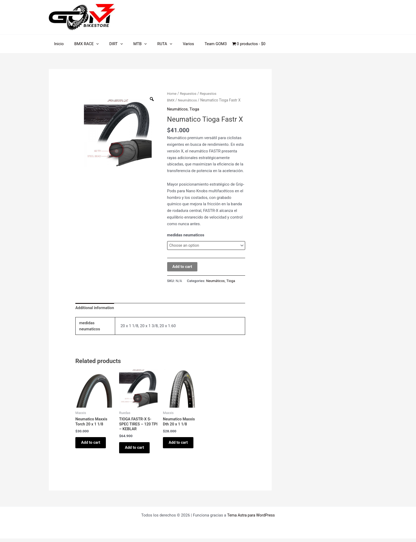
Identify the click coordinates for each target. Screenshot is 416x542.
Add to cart (182, 266)
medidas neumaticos (185, 235)
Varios (173, 43)
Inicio (57, 43)
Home (172, 93)
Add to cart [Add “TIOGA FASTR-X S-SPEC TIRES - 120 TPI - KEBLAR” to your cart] (137, 449)
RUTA (152, 44)
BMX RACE (82, 44)
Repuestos (188, 93)
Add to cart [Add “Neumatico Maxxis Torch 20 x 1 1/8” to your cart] (93, 444)
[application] (92, 44)
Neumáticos (188, 100)
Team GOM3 (198, 43)
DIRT (109, 44)
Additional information (95, 308)
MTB (130, 44)
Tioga (195, 108)
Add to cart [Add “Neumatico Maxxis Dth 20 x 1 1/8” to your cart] (181, 444)
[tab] (95, 308)
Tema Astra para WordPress (251, 518)
